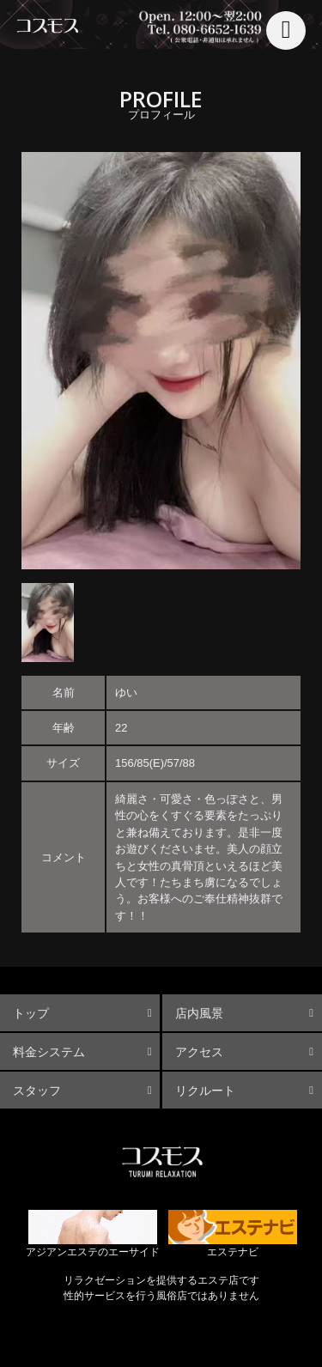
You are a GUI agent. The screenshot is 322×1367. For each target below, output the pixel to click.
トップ (31, 1013)
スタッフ (37, 1090)
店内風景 (199, 1013)
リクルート (205, 1090)
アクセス (199, 1052)
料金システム (49, 1052)
